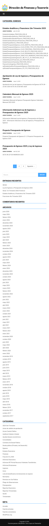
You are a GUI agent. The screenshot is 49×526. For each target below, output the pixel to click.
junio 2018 (6, 396)
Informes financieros (9, 460)
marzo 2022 (6, 308)
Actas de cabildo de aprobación (12, 428)
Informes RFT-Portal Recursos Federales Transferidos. (19, 462)
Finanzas (5, 454)
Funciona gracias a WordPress (16, 523)
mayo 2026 (6, 214)
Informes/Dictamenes (9, 465)
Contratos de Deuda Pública (11, 442)
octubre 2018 (7, 387)
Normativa (6, 477)
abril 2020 (6, 348)
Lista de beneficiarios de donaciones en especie (18, 474)
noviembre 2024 (8, 251)
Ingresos (5, 468)
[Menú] (4, 13)
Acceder (5, 506)
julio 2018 (6, 393)
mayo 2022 (6, 302)
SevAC (5, 494)
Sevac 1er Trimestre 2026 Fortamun (14, 191)
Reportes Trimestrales (9, 491)
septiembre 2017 (8, 416)
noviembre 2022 (8, 294)
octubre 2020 (7, 339)
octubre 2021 (7, 314)
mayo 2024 (6, 262)
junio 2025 (6, 234)
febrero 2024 (7, 265)
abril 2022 (6, 305)
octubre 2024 (7, 254)
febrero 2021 (7, 331)
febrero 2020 (7, 350)
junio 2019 (6, 368)
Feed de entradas (8, 509)
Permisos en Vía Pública (10, 479)
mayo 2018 (6, 399)
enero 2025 (6, 245)
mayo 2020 (6, 345)
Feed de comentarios (9, 512)
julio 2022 (6, 299)
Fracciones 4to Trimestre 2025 (12, 196)
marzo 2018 (6, 404)
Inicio (4, 471)
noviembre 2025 (8, 226)
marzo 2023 (6, 288)
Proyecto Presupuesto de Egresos (16, 130)
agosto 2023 (6, 280)
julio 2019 (6, 365)
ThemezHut (38, 523)
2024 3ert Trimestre (9, 425)
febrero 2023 (7, 291)
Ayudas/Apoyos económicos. (12, 437)
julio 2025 (6, 231)
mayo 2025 (6, 237)
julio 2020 (6, 342)
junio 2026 (6, 211)
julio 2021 (6, 319)
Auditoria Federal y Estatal (11, 434)
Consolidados (7, 440)
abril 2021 (6, 325)
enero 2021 (6, 333)
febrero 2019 (7, 379)
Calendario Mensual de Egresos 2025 (18, 94)
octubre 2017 (7, 413)
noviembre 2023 (8, 274)
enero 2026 (6, 220)
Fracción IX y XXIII (8, 457)
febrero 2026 (7, 217)
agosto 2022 (6, 297)
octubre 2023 (7, 277)
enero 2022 (6, 311)
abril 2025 (6, 240)
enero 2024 (6, 268)
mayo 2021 (6, 322)
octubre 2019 (7, 359)
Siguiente (31, 166)
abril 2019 (6, 373)
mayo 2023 (6, 285)
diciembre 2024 (7, 248)
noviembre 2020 (8, 336)
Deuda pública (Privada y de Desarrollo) (15, 445)
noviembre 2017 (8, 410)
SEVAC (5, 185)
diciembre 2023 (7, 271)
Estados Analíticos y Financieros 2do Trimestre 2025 (24, 28)
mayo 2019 (6, 370)
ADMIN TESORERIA (7, 31)
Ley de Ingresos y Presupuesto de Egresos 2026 (18, 188)
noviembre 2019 (8, 356)
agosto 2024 (6, 257)
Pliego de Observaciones (10, 482)
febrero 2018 (7, 407)
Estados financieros (9, 451)
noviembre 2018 (8, 385)
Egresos (5, 448)
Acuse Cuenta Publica (9, 431)
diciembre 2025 (7, 223)
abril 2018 (6, 402)
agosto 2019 (6, 362)
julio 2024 (6, 260)
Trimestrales (6, 496)
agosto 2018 (6, 390)
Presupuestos (7, 485)
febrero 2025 (7, 243)
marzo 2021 (6, 328)
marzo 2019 (6, 376)
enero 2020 (6, 353)
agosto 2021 (6, 316)
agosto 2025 (6, 228)
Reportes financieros (9, 488)
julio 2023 (6, 282)
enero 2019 (6, 382)
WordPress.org (7, 515)
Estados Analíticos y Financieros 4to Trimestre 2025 (19, 193)
